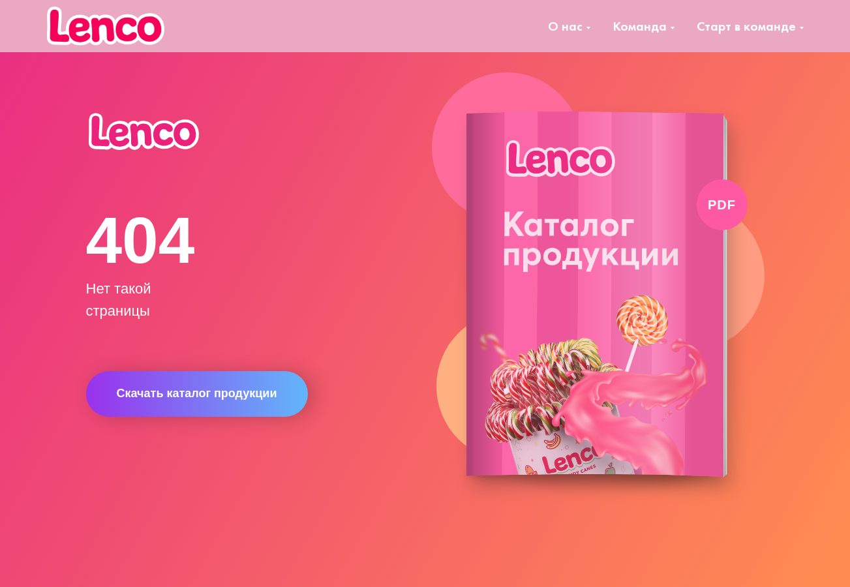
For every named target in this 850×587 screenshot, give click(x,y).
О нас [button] (565, 26)
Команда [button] (640, 26)
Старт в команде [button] (746, 26)
